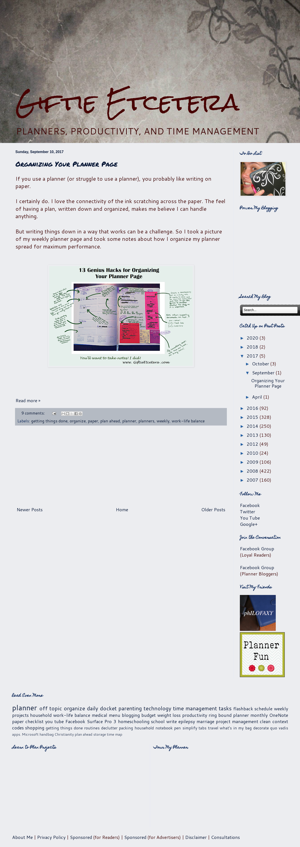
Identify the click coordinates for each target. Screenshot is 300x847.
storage (99, 734)
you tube (54, 721)
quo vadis (279, 728)
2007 (253, 480)
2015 (253, 417)
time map (114, 734)
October (261, 363)
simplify (189, 728)
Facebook (250, 505)
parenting (130, 708)
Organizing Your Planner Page (66, 164)
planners (146, 421)
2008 (253, 471)
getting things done (49, 421)
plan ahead (110, 421)
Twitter (247, 511)
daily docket (102, 708)
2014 (253, 426)
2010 (253, 453)
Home (122, 509)
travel (213, 728)
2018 (253, 347)
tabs (202, 728)
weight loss (169, 715)
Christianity (64, 734)
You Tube (250, 518)
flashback (243, 708)
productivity (194, 715)
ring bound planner (229, 715)
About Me (22, 837)
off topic (50, 708)
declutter (109, 728)
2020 (253, 338)
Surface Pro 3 (101, 721)
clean (265, 721)
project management (237, 721)
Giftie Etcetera (127, 102)
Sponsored (81, 837)
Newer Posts (30, 509)
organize (78, 421)
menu (114, 715)
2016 (253, 408)
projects (20, 715)
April (257, 397)
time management (195, 708)
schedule (263, 708)
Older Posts (213, 509)
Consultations (225, 837)
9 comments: (33, 413)
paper (93, 421)
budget (148, 715)
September (264, 372)
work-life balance (188, 421)
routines (92, 728)
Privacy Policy (51, 837)
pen (177, 728)
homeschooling (133, 721)
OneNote (278, 715)
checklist (34, 721)
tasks (225, 708)
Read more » (27, 400)
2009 (253, 462)
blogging (131, 715)
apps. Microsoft (25, 734)
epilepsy (186, 721)
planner (129, 421)
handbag (46, 734)
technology (157, 708)
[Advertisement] (150, 41)
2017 (253, 356)
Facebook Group (257, 548)
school (158, 721)
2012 (253, 444)
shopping (34, 727)
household (41, 715)
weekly (163, 421)
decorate (261, 728)
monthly (259, 715)
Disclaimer (196, 837)
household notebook (154, 728)
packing (126, 728)
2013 (253, 435)
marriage (205, 721)
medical (99, 715)
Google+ (249, 524)
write (171, 721)
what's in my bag (236, 728)
